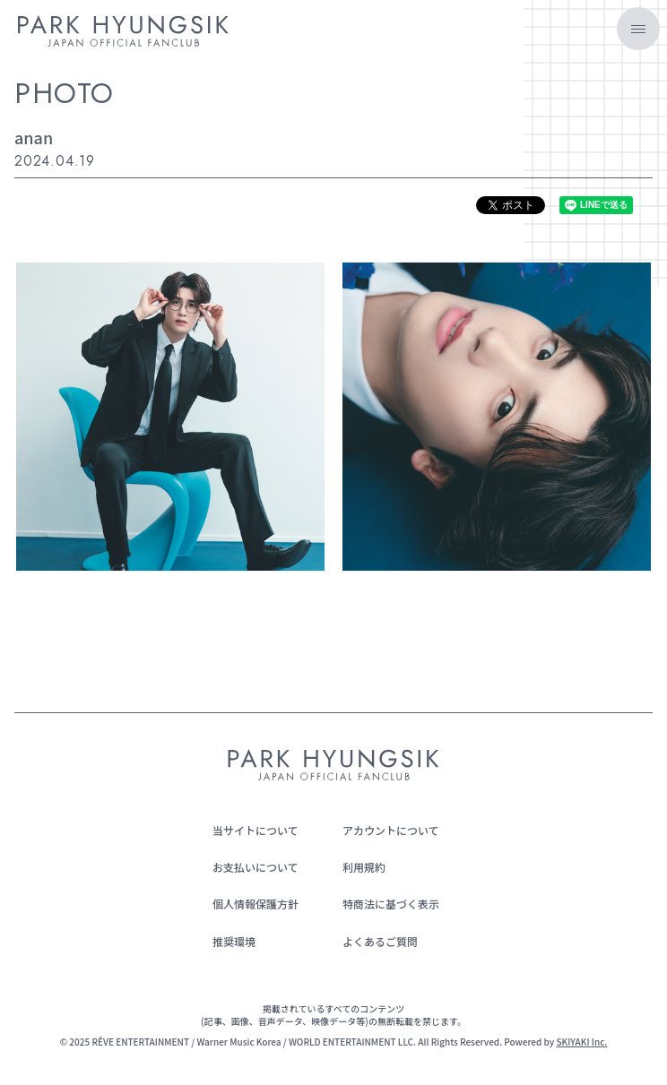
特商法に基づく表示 (390, 903)
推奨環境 (234, 941)
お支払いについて (255, 866)
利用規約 (363, 866)
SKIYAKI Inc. (581, 1041)
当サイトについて (255, 830)
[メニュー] (638, 28)
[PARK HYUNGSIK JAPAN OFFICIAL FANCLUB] (123, 34)
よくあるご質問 (380, 941)
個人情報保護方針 (255, 903)
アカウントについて (390, 830)
